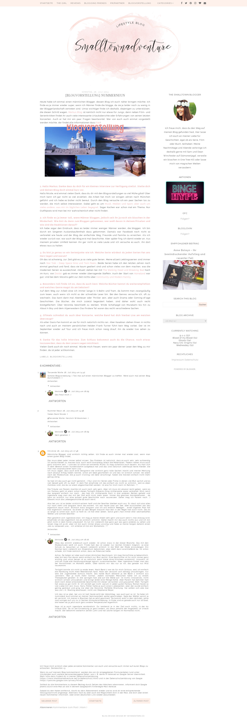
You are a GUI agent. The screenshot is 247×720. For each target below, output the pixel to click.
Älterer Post (141, 701)
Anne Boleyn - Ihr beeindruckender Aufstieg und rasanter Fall (185, 254)
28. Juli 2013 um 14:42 (74, 373)
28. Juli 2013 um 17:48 (67, 451)
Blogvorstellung (139, 3)
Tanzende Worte (55, 373)
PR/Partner (117, 3)
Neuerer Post (49, 701)
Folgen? (185, 219)
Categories (165, 3)
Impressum (178, 360)
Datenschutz (191, 360)
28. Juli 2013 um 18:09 (78, 391)
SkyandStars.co (135, 716)
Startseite (46, 3)
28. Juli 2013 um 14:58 (73, 411)
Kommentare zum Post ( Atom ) (70, 707)
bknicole (59, 391)
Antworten (52, 381)
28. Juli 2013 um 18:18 (78, 540)
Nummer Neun (55, 411)
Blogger (191, 369)
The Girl (62, 3)
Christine (52, 451)
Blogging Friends (95, 3)
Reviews (75, 3)
